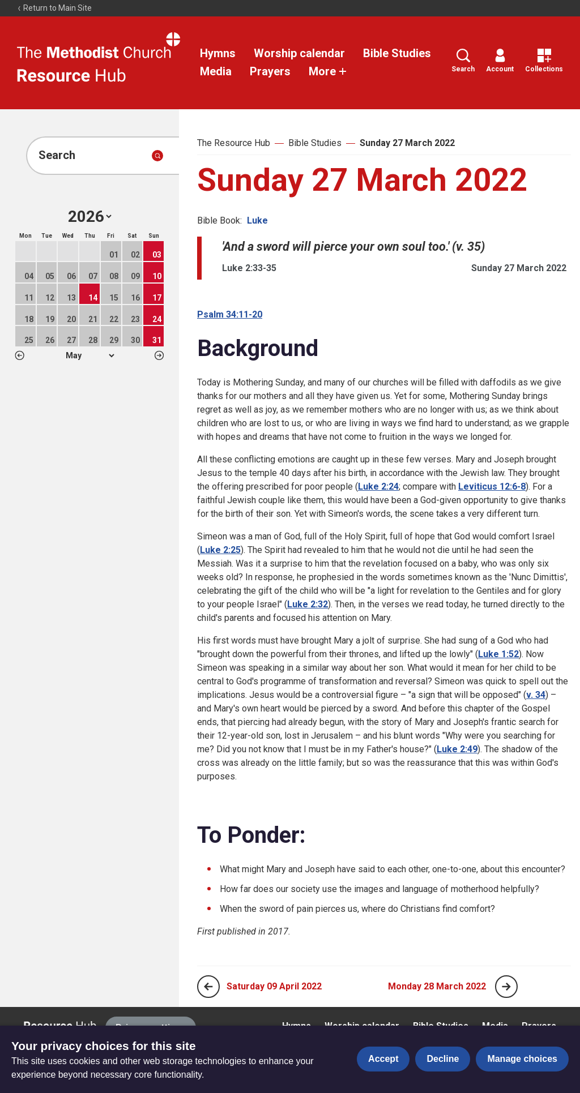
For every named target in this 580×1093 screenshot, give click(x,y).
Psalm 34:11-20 (229, 314)
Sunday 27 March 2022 (407, 143)
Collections (544, 61)
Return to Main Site (54, 7)
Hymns (218, 53)
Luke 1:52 (498, 654)
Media (216, 71)
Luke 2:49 (457, 749)
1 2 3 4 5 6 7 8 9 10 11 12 (89, 355)
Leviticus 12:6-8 (492, 486)
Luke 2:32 (307, 604)
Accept (383, 1059)
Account (500, 61)
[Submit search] (157, 155)
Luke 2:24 (378, 486)
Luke (257, 220)
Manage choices (522, 1059)
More (328, 71)
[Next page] (506, 986)
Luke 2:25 (220, 550)
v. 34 (535, 694)
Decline (443, 1059)
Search (463, 61)
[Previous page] (208, 986)
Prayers (270, 71)
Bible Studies (397, 53)
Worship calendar (299, 53)
